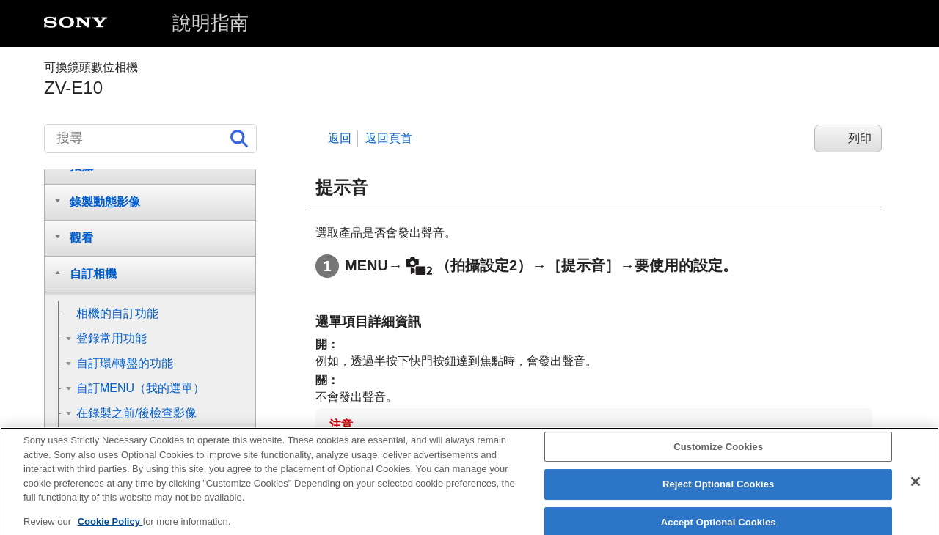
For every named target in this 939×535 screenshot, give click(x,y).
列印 (860, 138)
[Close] (915, 492)
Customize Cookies (718, 456)
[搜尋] (150, 138)
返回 (339, 138)
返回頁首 (388, 138)
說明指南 (210, 23)
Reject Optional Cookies (718, 494)
